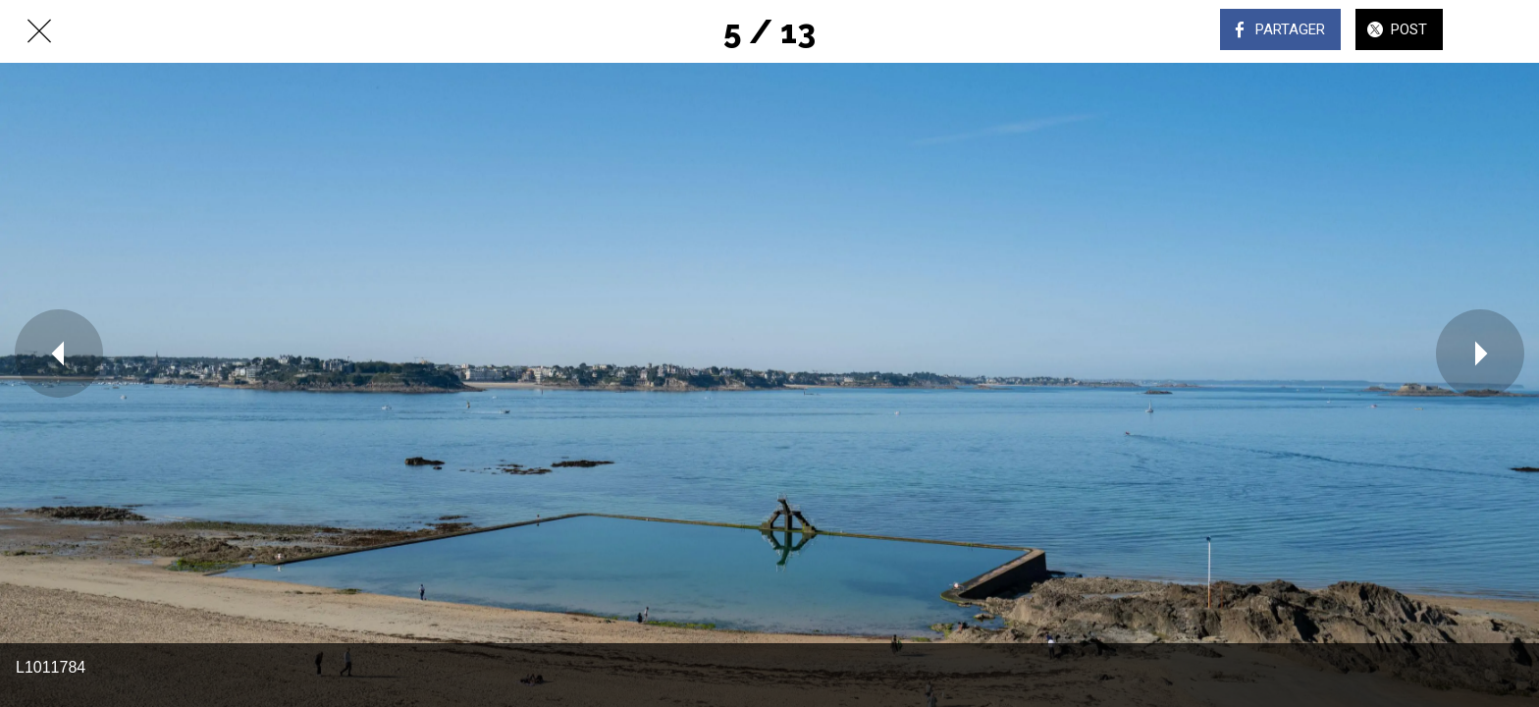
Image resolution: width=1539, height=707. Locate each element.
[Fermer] (39, 31)
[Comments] (1499, 31)
